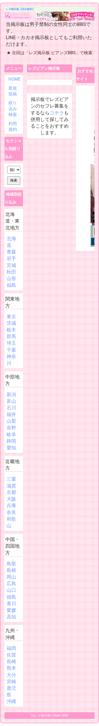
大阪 (11, 499)
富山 (11, 401)
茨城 (11, 323)
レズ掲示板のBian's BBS (51, 715)
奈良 (11, 512)
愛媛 (11, 610)
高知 (11, 616)
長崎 (11, 661)
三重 (11, 479)
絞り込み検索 (12, 108)
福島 (11, 285)
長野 (11, 428)
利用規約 (12, 126)
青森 (11, 252)
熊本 (11, 668)
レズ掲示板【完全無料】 (20, 9)
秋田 (11, 272)
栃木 (11, 329)
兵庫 (11, 505)
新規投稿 (12, 91)
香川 (11, 603)
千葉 (11, 350)
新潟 (11, 394)
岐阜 (11, 434)
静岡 (11, 441)
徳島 (11, 597)
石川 (11, 407)
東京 (11, 316)
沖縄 (11, 701)
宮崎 (11, 681)
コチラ (57, 112)
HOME (14, 79)
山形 (11, 278)
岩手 (11, 258)
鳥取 (11, 563)
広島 (11, 583)
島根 (11, 570)
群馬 (11, 336)
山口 (11, 590)
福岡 (11, 648)
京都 (11, 492)
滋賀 (11, 485)
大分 (11, 675)
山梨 (11, 421)
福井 (11, 414)
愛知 (11, 447)
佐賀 (11, 655)
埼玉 (11, 343)
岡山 (11, 577)
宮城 (11, 265)
